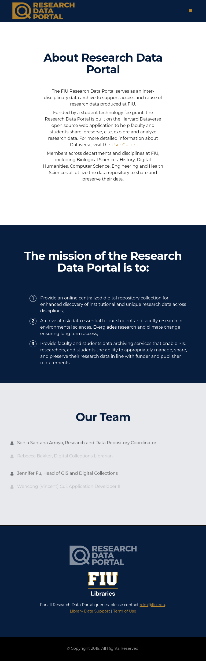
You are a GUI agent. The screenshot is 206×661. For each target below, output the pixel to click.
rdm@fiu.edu (152, 604)
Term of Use (124, 611)
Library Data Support (90, 611)
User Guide (123, 144)
